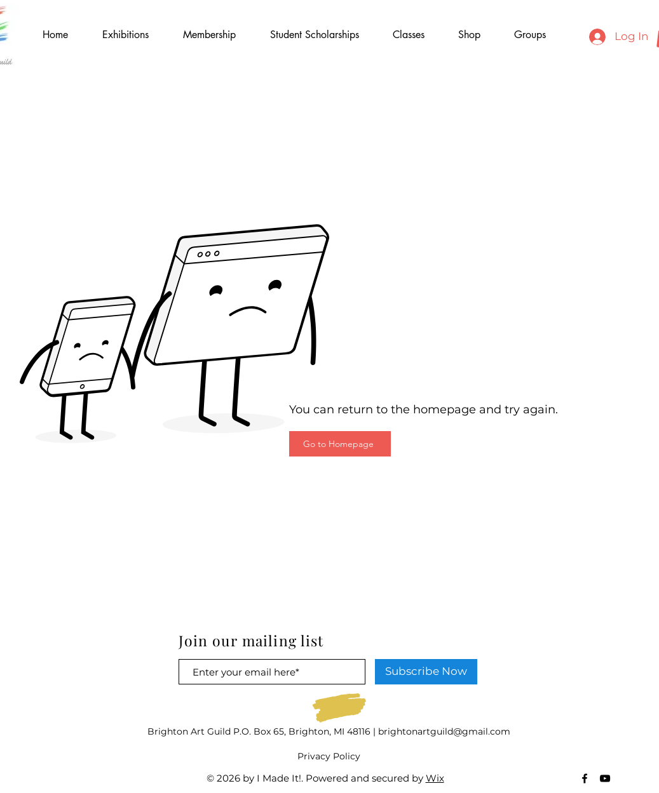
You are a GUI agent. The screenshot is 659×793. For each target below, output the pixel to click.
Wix (435, 778)
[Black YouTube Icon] (605, 778)
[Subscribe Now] (426, 671)
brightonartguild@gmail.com (444, 731)
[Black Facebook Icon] (584, 778)
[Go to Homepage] (340, 443)
